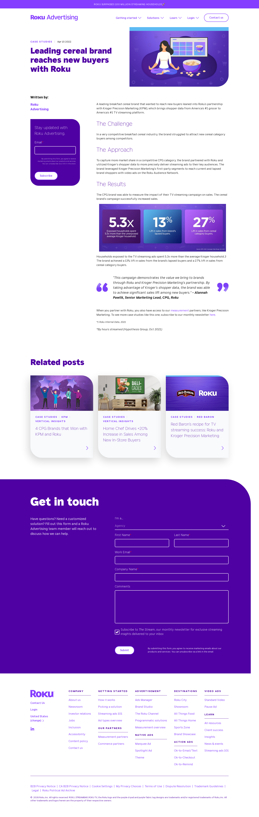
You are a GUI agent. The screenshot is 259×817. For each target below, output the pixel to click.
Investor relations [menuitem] (80, 713)
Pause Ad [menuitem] (210, 706)
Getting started (126, 18)
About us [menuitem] (75, 700)
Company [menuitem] (76, 691)
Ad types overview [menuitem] (110, 720)
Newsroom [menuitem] (76, 706)
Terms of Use (153, 786)
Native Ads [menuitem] (144, 735)
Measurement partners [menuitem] (113, 736)
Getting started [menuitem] (113, 691)
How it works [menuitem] (106, 700)
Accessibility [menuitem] (77, 734)
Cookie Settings (102, 786)
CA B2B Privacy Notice (73, 786)
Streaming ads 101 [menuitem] (110, 713)
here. (212, 314)
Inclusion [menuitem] (75, 727)
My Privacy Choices (128, 786)
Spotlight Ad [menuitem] (143, 750)
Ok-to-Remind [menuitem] (183, 764)
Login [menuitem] (33, 709)
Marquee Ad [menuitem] (143, 743)
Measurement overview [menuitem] (150, 727)
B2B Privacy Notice (43, 786)
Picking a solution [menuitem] (110, 706)
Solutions (153, 18)
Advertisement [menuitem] (148, 691)
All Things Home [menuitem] (185, 720)
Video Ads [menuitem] (212, 691)
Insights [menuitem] (209, 736)
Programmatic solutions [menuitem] (151, 720)
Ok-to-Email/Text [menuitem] (185, 750)
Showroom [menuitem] (181, 706)
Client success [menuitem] (213, 730)
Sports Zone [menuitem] (182, 727)
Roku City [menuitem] (180, 700)
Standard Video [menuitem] (214, 700)
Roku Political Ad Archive (58, 790)
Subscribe (46, 175)
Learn (173, 18)
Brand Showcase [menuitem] (185, 734)
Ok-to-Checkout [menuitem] (184, 757)
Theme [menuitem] (139, 757)
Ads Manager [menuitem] (143, 700)
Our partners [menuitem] (110, 728)
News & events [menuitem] (213, 743)
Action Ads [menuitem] (183, 742)
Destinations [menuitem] (185, 691)
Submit (124, 650)
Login (191, 18)
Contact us (216, 17)
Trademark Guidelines (208, 786)
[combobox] (172, 526)
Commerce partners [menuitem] (111, 743)
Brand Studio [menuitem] (144, 706)
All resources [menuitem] (212, 723)
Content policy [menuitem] (78, 741)
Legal (35, 790)
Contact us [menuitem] (76, 748)
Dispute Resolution (178, 786)
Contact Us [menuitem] (37, 703)
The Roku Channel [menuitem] (147, 713)
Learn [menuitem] (209, 714)
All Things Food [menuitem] (184, 713)
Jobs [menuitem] (72, 720)
